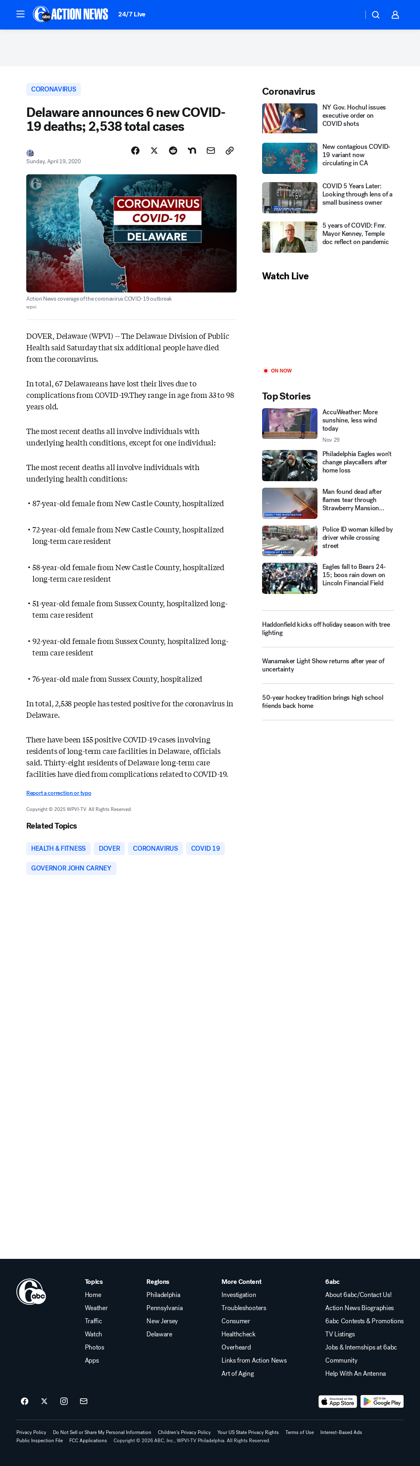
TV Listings (339, 1334)
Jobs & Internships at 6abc (361, 1347)
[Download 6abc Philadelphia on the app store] (338, 1401)
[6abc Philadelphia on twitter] (44, 1401)
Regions (157, 1282)
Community (341, 1360)
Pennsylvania (164, 1308)
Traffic (93, 1321)
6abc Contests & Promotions (364, 1321)
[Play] (328, 325)
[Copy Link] (230, 151)
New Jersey (162, 1321)
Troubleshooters (243, 1308)
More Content (241, 1282)
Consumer (235, 1321)
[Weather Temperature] (350, 15)
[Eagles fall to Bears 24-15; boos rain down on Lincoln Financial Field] (328, 578)
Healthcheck (238, 1334)
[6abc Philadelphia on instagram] (64, 1401)
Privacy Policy (31, 1432)
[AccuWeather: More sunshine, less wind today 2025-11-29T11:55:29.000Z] (328, 425)
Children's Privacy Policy (184, 1432)
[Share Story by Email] (211, 151)
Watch (93, 1334)
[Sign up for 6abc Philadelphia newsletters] (83, 1401)
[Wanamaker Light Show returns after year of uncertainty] (328, 668)
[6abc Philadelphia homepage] (71, 15)
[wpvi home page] (31, 1292)
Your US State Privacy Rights (248, 1432)
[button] (20, 14)
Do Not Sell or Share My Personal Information (102, 1432)
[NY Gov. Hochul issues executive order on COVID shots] (328, 119)
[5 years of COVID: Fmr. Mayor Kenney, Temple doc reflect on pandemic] (328, 237)
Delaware (159, 1334)
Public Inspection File (39, 1440)
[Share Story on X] (154, 151)
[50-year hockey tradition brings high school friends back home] (328, 705)
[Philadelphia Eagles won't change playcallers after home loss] (328, 465)
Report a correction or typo (58, 793)
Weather (96, 1308)
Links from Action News (253, 1360)
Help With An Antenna (355, 1373)
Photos (94, 1347)
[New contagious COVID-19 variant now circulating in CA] (328, 159)
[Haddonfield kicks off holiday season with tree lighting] (328, 629)
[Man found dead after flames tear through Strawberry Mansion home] (328, 503)
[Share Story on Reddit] (173, 151)
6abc (332, 1282)
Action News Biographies (359, 1308)
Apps (92, 1360)
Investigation (238, 1295)
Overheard (236, 1347)
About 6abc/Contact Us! (358, 1295)
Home (93, 1295)
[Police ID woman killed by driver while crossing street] (328, 541)
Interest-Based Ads (341, 1432)
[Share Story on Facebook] (135, 151)
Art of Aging (237, 1373)
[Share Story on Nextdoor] (192, 151)
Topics (94, 1282)
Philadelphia (163, 1295)
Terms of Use (299, 1432)
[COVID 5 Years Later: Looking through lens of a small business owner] (328, 198)
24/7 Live (132, 14)
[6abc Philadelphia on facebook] (24, 1401)
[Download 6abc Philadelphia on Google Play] (382, 1401)
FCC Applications (88, 1440)
